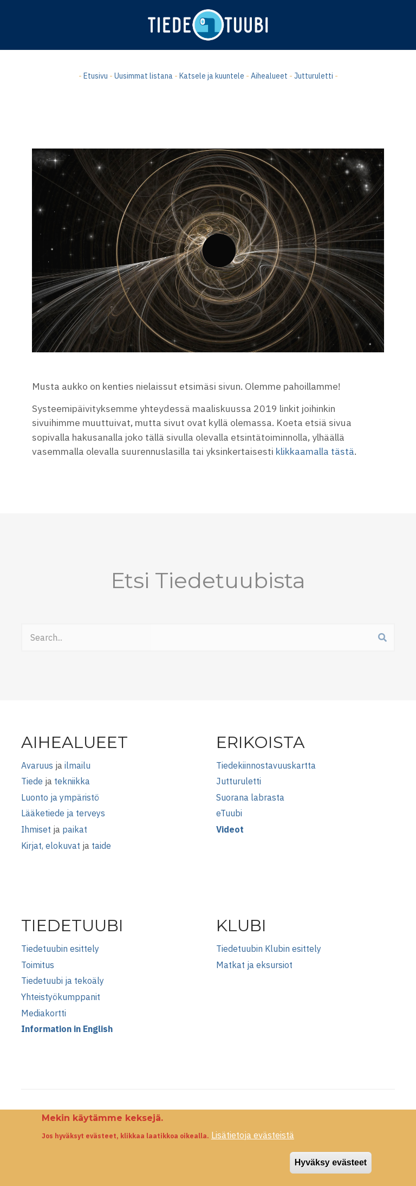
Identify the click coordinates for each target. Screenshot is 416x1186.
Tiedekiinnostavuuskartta (266, 765)
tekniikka (72, 781)
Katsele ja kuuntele (211, 76)
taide (101, 845)
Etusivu (95, 76)
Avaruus (37, 765)
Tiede (32, 781)
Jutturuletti (313, 76)
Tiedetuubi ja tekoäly (62, 980)
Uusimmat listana (143, 76)
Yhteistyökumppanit (60, 996)
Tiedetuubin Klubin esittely (268, 948)
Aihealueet (269, 76)
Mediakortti (43, 1013)
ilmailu (77, 765)
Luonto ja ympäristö (60, 797)
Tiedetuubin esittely (60, 948)
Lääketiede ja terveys (63, 813)
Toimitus (37, 964)
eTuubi (229, 813)
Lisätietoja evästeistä (252, 1142)
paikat (74, 829)
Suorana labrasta (250, 797)
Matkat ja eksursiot (254, 964)
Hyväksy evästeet (331, 1169)
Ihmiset (36, 829)
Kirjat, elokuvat (50, 845)
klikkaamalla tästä (315, 451)
